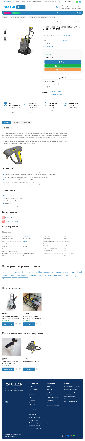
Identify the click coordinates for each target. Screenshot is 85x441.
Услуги (48, 402)
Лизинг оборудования (50, 1)
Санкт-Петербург (21, 275)
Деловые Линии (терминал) (51, 84)
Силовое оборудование (70, 401)
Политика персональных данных (13, 434)
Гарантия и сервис (37, 1)
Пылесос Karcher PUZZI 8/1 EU (31, 361)
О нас (30, 386)
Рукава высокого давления (71, 392)
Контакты (31, 394)
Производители (33, 409)
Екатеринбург (32, 275)
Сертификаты (50, 400)
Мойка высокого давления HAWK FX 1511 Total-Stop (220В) (32, 317)
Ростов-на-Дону (70, 275)
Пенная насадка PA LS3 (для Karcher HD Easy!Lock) (10, 362)
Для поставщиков (34, 389)
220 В (65, 250)
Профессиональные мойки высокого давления (42, 17)
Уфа (79, 272)
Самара (65, 272)
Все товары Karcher (55, 91)
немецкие (35, 272)
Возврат (29, 1)
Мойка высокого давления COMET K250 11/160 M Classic (10, 317)
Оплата (23, 1)
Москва (15, 278)
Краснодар (48, 275)
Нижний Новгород (59, 275)
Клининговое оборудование (72, 386)
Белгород (5, 275)
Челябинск (73, 272)
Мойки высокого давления (31, 12)
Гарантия (49, 394)
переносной (66, 35)
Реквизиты (32, 400)
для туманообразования (46, 272)
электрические (23, 278)
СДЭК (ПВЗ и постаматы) (51, 87)
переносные (18, 272)
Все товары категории (56, 94)
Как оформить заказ (52, 397)
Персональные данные (35, 407)
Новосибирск (6, 278)
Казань (41, 275)
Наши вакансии (33, 392)
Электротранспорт (69, 398)
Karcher (65, 40)
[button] (80, 13)
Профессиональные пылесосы (65, 12)
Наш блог (31, 397)
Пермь (12, 275)
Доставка (17, 1)
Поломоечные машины (48, 12)
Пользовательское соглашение (34, 403)
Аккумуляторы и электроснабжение (69, 395)
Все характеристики (47, 46)
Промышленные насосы (70, 389)
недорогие (27, 272)
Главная (5, 17)
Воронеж (58, 272)
